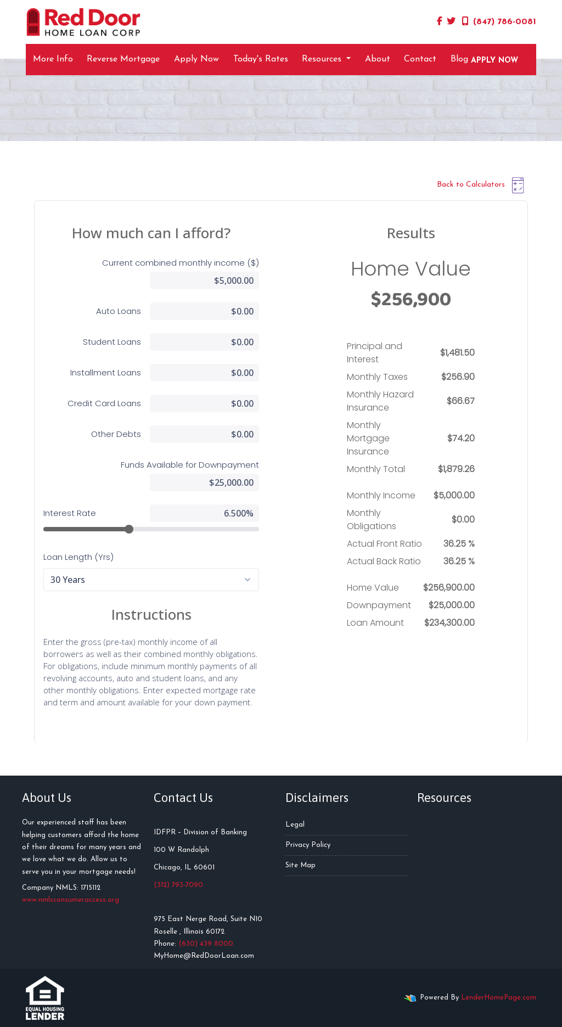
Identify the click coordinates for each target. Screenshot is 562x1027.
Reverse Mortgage (123, 59)
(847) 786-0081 (499, 21)
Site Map (300, 865)
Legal (295, 824)
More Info (53, 59)
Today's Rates (260, 59)
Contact (420, 59)
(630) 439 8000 (205, 943)
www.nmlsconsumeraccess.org (70, 899)
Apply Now (196, 59)
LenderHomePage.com (498, 997)
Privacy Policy (307, 845)
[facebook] (439, 22)
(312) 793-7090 (178, 885)
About (377, 59)
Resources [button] (323, 59)
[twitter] (451, 22)
